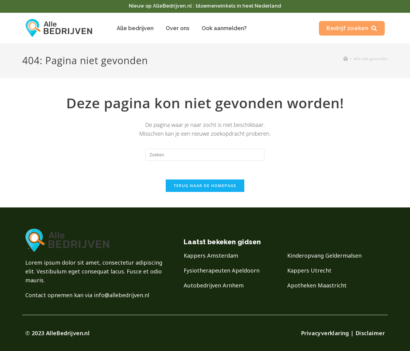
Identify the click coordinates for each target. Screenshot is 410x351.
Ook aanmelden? (224, 28)
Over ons (177, 28)
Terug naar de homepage (205, 185)
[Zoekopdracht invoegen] (205, 155)
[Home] (346, 58)
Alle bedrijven (135, 28)
